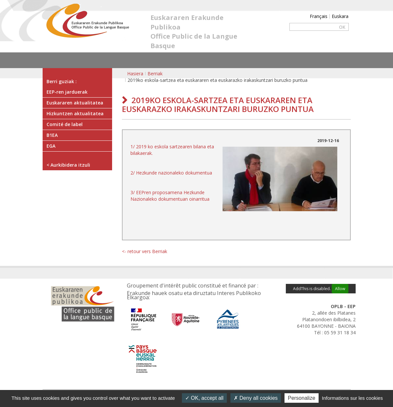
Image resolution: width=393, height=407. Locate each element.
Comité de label (65, 124)
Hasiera (135, 73)
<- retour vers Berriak (144, 251)
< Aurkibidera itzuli (68, 165)
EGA (51, 146)
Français (318, 16)
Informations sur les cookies (352, 398)
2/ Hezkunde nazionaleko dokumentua (171, 173)
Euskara (340, 16)
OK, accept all (204, 398)
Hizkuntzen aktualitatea (75, 113)
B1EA (52, 135)
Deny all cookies (256, 398)
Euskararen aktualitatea (75, 103)
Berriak (155, 73)
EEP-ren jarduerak (67, 92)
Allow (340, 288)
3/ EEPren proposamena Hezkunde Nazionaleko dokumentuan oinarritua (169, 195)
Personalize (301, 398)
